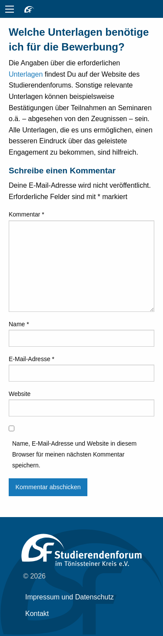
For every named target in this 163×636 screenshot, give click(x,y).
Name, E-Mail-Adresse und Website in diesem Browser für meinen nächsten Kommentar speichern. (74, 454)
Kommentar (26, 214)
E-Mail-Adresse (31, 358)
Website (19, 393)
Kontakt (37, 613)
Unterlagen (26, 74)
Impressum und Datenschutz (69, 597)
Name (19, 324)
